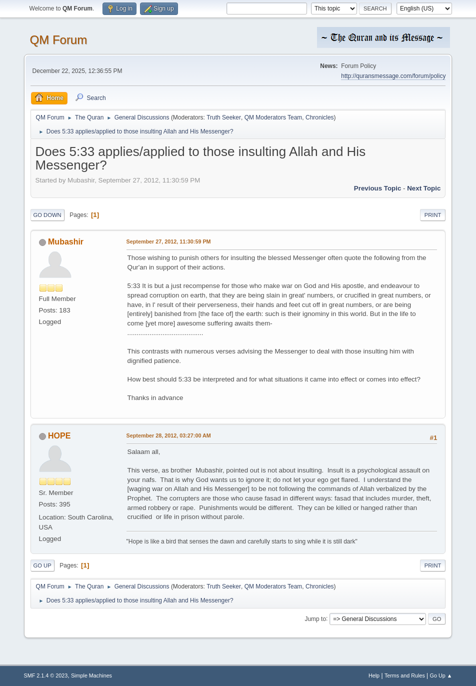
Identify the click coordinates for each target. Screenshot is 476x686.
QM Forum (59, 39)
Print (433, 215)
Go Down (48, 215)
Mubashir (66, 242)
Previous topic (378, 188)
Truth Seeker (223, 117)
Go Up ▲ (441, 675)
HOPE (59, 436)
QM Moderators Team (273, 117)
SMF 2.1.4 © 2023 (46, 675)
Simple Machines (91, 675)
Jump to (315, 618)
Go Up (43, 565)
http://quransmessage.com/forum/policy (393, 76)
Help (374, 675)
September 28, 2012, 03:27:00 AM (168, 435)
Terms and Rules (404, 675)
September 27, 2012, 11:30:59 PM (168, 241)
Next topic (423, 188)
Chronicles (320, 117)
